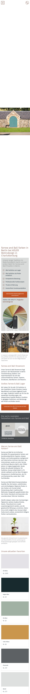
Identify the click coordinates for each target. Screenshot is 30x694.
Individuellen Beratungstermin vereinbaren (15, 294)
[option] (15, 432)
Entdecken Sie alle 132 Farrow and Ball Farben (15, 407)
